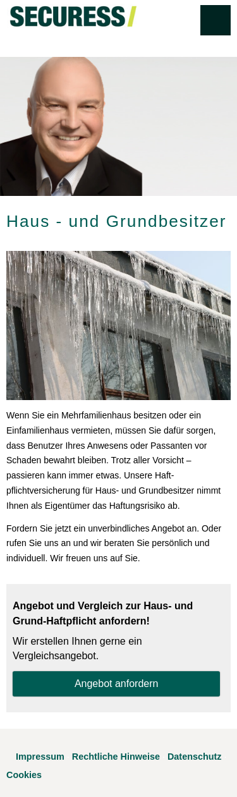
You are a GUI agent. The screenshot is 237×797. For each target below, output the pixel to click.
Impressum (40, 756)
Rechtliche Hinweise (116, 756)
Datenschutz (194, 756)
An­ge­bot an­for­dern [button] (117, 683)
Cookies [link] (24, 775)
